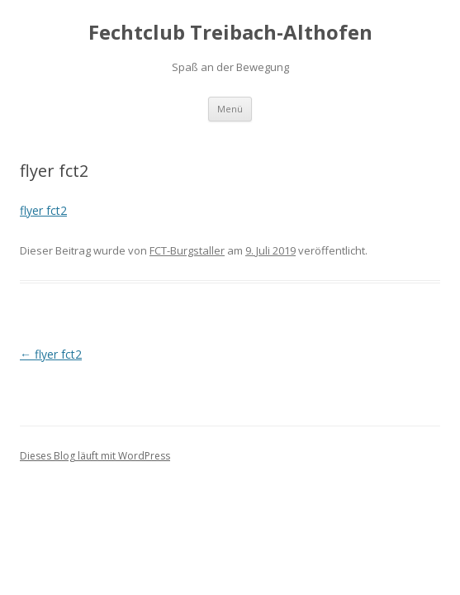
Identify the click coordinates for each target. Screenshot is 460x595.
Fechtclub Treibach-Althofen (230, 32)
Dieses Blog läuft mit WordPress (95, 456)
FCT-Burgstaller (187, 250)
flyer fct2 (43, 210)
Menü (230, 108)
